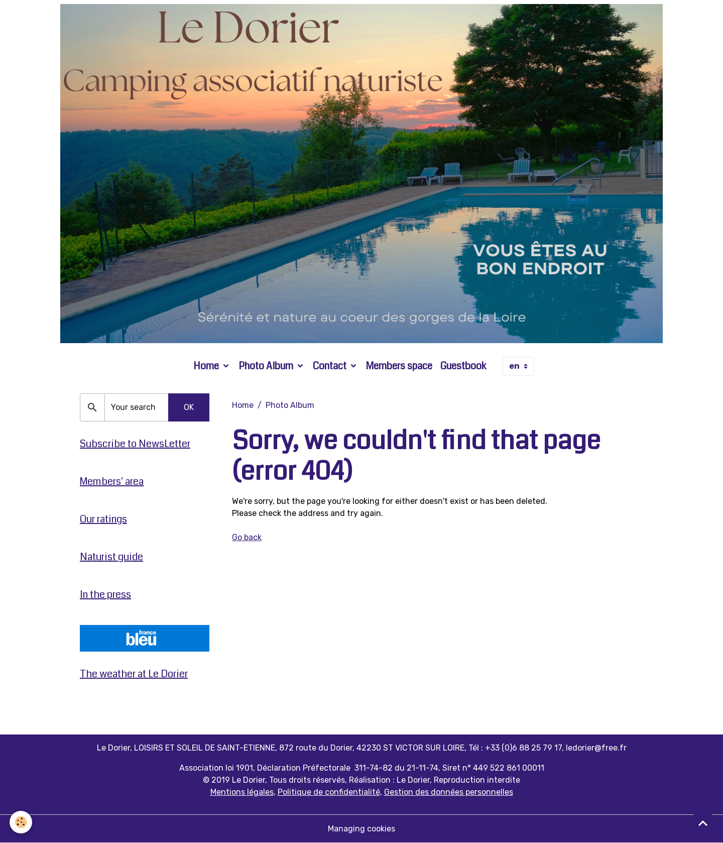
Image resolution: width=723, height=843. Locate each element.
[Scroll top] (702, 822)
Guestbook (463, 366)
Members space (399, 366)
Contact (330, 366)
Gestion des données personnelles (448, 792)
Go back (247, 537)
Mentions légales (242, 792)
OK (189, 407)
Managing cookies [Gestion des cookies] (361, 828)
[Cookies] (21, 822)
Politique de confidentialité (329, 792)
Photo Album (266, 366)
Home (207, 366)
